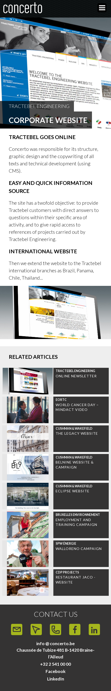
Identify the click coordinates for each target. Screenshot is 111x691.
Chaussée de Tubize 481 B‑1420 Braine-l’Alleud (55, 653)
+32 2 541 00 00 (55, 664)
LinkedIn (55, 678)
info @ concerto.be (55, 643)
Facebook (56, 671)
